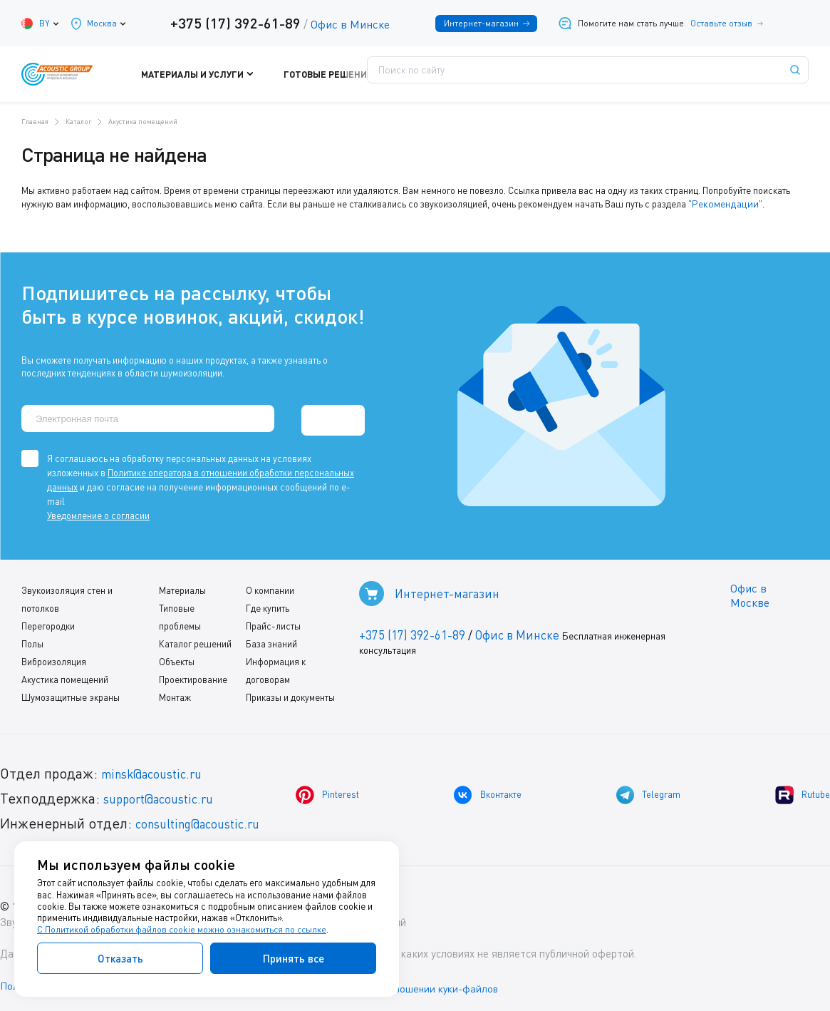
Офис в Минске (345, 24)
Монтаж (175, 692)
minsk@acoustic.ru (160, 768)
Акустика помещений (64, 674)
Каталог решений (195, 639)
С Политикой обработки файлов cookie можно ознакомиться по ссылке (183, 929)
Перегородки (48, 621)
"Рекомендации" (722, 203)
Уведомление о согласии (98, 510)
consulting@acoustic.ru (208, 818)
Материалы (182, 585)
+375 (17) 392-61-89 (230, 22)
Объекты (176, 656)
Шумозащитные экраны (70, 692)
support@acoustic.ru (167, 793)
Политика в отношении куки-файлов (434, 981)
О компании (269, 585)
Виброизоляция (53, 656)
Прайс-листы (272, 621)
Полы (32, 639)
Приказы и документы (289, 692)
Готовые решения (344, 74)
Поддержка (431, 74)
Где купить (267, 603)
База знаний (270, 639)
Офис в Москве (748, 591)
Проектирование (193, 674)
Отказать (120, 958)
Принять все (293, 958)
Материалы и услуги (241, 74)
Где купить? (505, 74)
